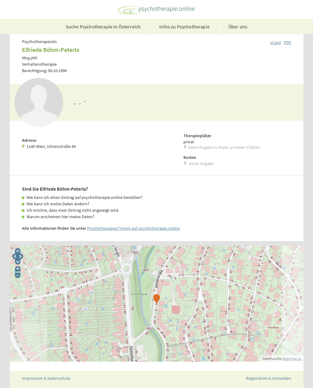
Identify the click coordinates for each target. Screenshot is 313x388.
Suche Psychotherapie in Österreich (103, 27)
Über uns (237, 27)
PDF (287, 42)
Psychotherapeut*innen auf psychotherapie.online (133, 228)
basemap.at (292, 358)
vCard (275, 42)
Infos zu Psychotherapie (184, 27)
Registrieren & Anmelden (268, 378)
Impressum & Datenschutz (46, 378)
